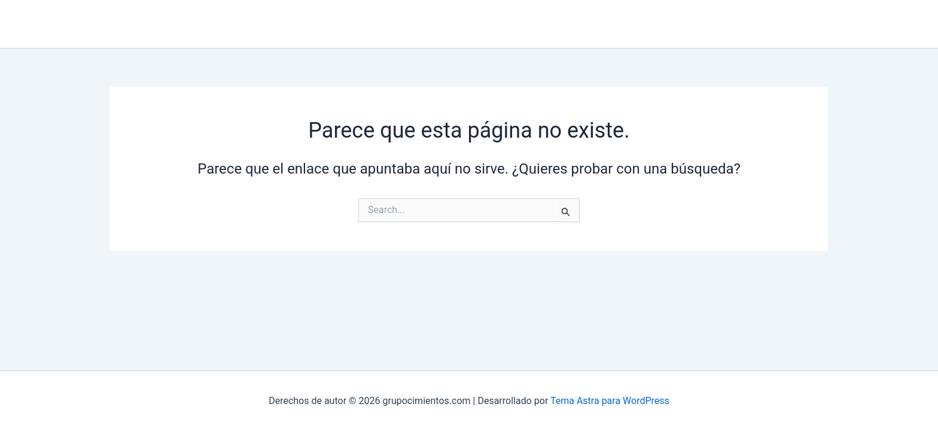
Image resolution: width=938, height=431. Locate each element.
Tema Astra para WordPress (609, 400)
